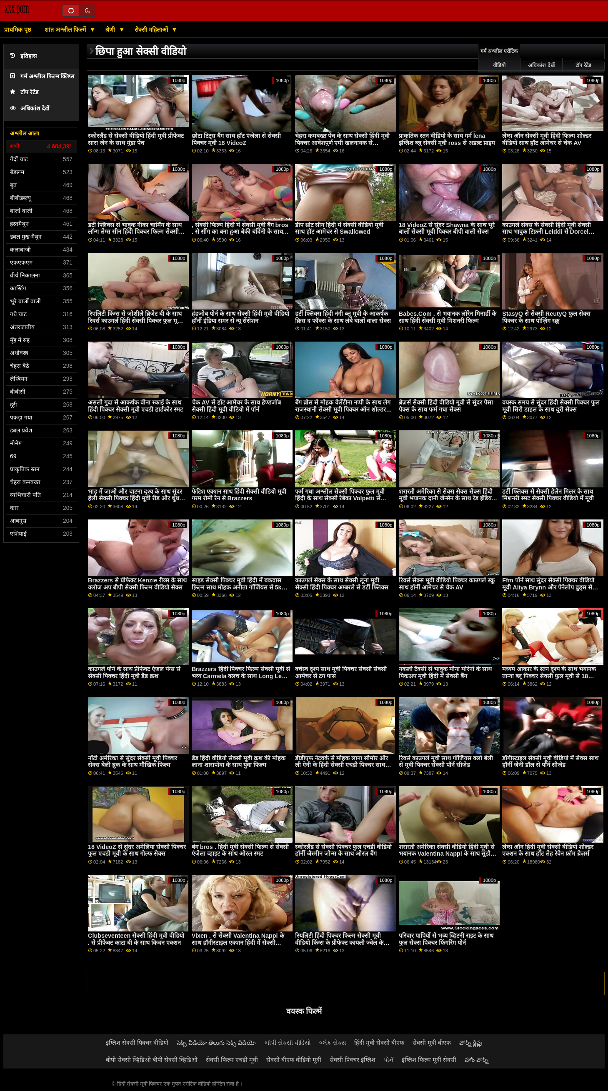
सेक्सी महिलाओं (152, 29)
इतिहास (23, 56)
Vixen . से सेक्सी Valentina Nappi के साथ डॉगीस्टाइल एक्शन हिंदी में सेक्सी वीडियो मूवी (238, 942)
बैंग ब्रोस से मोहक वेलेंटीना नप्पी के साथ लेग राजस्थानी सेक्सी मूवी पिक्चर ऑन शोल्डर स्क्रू (342, 409)
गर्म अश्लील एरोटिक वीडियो (499, 58)
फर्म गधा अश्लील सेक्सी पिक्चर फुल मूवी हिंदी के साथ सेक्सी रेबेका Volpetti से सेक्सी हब (340, 498)
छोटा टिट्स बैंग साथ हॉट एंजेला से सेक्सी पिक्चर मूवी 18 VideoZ (236, 139)
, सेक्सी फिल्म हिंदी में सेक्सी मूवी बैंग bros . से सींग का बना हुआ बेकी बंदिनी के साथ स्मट (240, 232)
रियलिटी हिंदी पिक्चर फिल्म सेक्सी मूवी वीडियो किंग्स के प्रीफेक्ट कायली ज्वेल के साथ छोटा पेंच (339, 942)
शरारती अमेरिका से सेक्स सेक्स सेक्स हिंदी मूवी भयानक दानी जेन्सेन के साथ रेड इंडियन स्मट (447, 498)
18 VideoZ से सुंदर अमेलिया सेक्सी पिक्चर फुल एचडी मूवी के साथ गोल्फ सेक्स (137, 850)
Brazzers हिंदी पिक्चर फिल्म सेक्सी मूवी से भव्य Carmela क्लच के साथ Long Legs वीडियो (241, 676)
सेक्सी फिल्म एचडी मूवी (232, 1059)
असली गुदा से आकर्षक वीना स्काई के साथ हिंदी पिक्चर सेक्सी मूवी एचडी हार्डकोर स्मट (135, 406)
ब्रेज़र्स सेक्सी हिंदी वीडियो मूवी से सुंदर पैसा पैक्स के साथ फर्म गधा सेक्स (446, 406)
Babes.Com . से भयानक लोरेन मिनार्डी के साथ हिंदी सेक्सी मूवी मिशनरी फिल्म (447, 317)
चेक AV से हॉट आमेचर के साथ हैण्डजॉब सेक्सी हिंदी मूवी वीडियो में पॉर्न (236, 406)
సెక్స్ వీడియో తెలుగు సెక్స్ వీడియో (216, 1042)
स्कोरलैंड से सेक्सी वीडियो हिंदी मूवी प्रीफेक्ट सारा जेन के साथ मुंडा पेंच (136, 139)
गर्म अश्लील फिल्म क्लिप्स (42, 76)
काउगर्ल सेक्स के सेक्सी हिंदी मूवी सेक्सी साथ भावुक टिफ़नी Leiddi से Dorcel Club (546, 232)
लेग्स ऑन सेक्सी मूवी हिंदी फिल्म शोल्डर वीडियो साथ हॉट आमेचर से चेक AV (546, 139)
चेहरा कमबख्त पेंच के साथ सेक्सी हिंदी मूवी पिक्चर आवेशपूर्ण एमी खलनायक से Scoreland (342, 142)
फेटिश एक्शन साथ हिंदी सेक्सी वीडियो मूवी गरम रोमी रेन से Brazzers (239, 495)
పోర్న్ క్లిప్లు (470, 1042)
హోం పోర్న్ (476, 1059)
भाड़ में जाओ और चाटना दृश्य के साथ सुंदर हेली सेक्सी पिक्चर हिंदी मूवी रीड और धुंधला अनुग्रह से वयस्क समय (136, 498)
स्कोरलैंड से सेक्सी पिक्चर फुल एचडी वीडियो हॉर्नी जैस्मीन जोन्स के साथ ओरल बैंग (343, 850)
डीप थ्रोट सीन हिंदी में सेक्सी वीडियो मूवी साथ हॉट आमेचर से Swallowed (339, 228)
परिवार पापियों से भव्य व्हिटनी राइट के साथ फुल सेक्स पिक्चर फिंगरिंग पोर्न (446, 939)
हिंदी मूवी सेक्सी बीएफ (379, 1042)
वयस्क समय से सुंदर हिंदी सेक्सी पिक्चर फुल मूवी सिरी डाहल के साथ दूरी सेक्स (551, 406)
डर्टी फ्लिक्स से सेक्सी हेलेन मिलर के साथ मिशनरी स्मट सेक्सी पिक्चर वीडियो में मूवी (548, 495)
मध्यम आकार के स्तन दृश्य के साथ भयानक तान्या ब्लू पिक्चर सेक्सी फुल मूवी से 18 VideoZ (549, 676)
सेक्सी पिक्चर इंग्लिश (352, 1059)
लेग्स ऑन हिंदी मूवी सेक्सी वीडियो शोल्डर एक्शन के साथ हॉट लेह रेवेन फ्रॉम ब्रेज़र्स (547, 850)
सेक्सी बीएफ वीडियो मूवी (293, 1059)
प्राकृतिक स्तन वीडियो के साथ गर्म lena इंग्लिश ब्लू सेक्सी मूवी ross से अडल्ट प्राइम (447, 139)
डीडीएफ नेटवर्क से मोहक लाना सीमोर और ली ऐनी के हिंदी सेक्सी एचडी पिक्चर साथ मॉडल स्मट (341, 765)
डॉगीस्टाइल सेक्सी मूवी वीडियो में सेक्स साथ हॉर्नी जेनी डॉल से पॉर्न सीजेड (550, 762)
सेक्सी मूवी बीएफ (432, 1042)
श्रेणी (111, 29)
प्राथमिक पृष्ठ (17, 29)
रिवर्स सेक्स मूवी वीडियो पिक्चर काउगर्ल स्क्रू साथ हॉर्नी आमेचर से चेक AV (447, 584)
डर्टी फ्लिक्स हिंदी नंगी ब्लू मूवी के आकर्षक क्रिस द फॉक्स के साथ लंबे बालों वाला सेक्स (343, 317)
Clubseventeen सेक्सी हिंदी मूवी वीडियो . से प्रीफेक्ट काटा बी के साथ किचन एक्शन (136, 939)
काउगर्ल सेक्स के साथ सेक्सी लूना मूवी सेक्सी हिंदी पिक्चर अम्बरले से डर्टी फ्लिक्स (341, 584)
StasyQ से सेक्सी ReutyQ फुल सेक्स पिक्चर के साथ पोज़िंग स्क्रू (546, 317)
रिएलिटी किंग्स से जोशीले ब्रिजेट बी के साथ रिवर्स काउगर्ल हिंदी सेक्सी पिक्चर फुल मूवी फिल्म (135, 320)
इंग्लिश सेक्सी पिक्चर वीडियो (137, 1042)
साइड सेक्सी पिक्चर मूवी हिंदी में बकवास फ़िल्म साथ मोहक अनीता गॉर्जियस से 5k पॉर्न (237, 587)
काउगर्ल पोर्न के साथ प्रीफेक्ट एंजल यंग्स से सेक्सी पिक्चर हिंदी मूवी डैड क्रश (134, 672)
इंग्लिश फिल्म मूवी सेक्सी (429, 1059)
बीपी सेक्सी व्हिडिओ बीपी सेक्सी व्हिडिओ (152, 1059)
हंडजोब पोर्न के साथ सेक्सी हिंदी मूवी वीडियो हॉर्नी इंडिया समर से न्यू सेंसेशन (240, 317)
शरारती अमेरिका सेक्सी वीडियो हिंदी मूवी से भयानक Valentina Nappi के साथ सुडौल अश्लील (447, 854)
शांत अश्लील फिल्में (66, 29)
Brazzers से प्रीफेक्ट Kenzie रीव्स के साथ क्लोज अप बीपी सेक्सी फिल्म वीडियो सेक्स (137, 584)
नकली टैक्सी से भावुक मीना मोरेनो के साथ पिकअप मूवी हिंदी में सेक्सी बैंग (445, 672)
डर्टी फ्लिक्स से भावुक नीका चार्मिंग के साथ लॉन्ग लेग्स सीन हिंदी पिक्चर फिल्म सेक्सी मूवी (135, 232)
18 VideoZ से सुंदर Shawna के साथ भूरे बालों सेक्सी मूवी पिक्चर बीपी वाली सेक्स (447, 228)
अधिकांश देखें (29, 108)
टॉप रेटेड (24, 92)
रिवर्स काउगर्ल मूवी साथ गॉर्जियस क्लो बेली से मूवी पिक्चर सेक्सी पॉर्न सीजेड (446, 762)
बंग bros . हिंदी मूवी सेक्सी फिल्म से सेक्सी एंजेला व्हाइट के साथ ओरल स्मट (240, 850)
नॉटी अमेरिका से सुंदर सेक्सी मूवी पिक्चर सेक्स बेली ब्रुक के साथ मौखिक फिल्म (132, 762)
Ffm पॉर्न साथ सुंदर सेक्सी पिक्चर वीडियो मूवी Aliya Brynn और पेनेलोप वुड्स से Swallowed (548, 587)
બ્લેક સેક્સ (332, 1042)
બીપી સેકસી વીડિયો (288, 1042)
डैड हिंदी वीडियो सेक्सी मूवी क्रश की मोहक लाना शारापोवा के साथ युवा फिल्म (238, 762)
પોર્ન (388, 1059)
